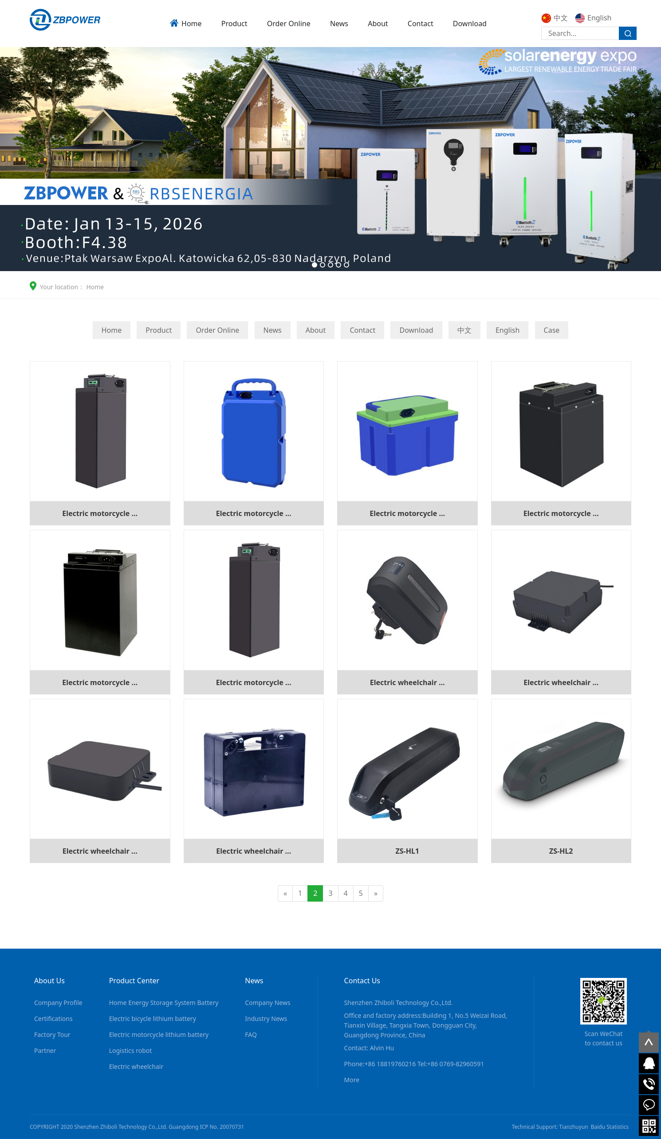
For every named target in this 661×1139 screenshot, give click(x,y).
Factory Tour (52, 1034)
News (339, 23)
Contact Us (362, 980)
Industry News (266, 1018)
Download (470, 23)
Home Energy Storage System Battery (164, 1002)
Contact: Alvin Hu (369, 1048)
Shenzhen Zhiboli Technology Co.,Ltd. (398, 1002)
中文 (554, 18)
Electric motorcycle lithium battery (159, 1034)
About (378, 23)
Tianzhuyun (573, 1127)
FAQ (251, 1034)
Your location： (62, 287)
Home (191, 23)
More (352, 1080)
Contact (420, 23)
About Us (49, 980)
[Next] (375, 893)
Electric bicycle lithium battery (152, 1018)
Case (552, 330)
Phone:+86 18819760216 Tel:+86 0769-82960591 (414, 1064)
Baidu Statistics (610, 1127)
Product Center (134, 980)
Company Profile (58, 1002)
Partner (45, 1050)
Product (234, 23)
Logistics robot (130, 1050)
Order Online (289, 23)
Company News (267, 1002)
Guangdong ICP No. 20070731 (206, 1127)
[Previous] (285, 893)
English (593, 18)
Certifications (53, 1018)
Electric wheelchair (136, 1066)
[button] (314, 265)
